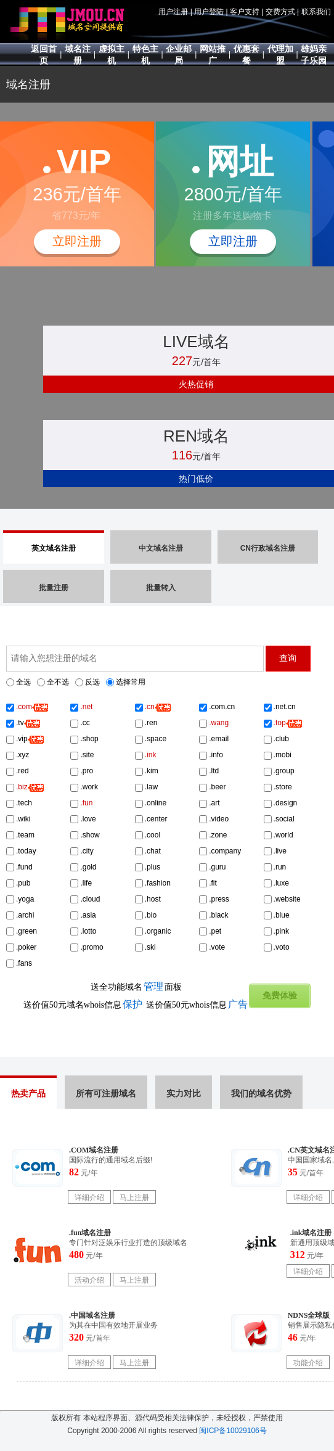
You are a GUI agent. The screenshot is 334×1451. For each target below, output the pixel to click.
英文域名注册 (53, 548)
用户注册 (173, 11)
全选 (23, 682)
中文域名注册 (161, 548)
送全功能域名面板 (136, 987)
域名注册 (28, 84)
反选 (92, 682)
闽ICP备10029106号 (232, 1430)
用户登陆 (209, 11)
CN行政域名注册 (267, 548)
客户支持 (244, 11)
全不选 (58, 682)
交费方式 (280, 11)
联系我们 (316, 11)
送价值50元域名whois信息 (82, 1004)
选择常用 (130, 682)
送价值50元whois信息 (197, 1004)
